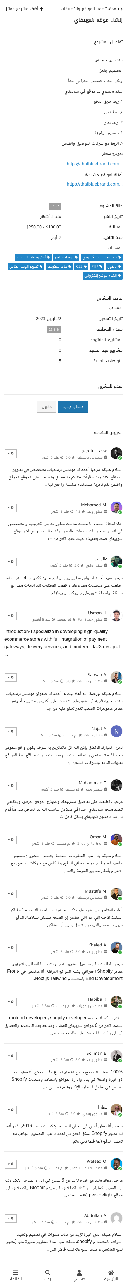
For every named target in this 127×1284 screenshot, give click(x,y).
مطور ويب (95, 511)
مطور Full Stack (90, 619)
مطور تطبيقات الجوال (86, 1168)
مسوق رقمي (92, 1114)
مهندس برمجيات (90, 457)
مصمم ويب (94, 789)
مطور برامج (94, 565)
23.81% (54, 329)
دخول (47, 407)
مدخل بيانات (93, 735)
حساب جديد (73, 407)
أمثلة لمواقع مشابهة (104, 175)
